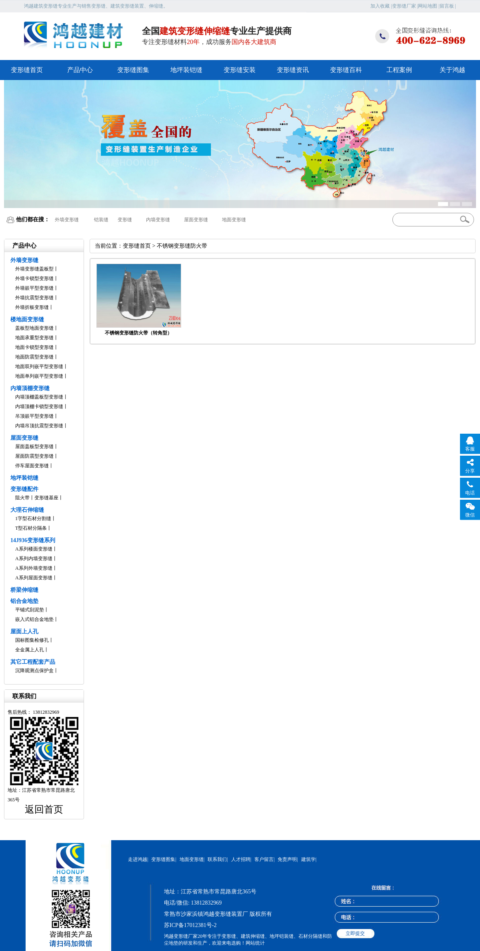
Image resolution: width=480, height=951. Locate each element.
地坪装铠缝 (186, 69)
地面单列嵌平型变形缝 (39, 376)
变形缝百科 (346, 69)
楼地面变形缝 (27, 319)
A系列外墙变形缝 (33, 568)
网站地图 (427, 6)
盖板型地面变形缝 (34, 328)
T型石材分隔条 (31, 528)
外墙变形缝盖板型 (34, 269)
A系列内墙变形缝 (33, 558)
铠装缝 (101, 219)
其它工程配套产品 (32, 662)
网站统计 (255, 943)
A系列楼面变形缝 (33, 549)
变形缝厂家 (404, 6)
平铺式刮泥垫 (29, 610)
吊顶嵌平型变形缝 (34, 416)
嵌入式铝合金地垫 (34, 619)
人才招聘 (240, 859)
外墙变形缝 (67, 219)
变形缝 (125, 219)
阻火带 (22, 498)
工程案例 (399, 69)
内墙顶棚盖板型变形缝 (39, 397)
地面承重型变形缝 (34, 337)
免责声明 (287, 859)
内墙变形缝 (158, 219)
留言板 (447, 6)
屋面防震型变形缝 (34, 456)
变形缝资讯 (293, 69)
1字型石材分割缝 (33, 518)
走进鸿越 (137, 859)
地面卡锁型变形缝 (34, 347)
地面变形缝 (234, 219)
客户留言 (264, 859)
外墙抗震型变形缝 (34, 297)
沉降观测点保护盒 (34, 670)
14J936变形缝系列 (32, 540)
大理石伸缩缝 (27, 510)
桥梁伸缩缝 (24, 590)
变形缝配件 (24, 489)
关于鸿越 (452, 69)
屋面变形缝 (196, 219)
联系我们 (217, 859)
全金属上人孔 (29, 650)
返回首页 (44, 809)
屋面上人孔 (24, 632)
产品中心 (80, 69)
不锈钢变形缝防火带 (182, 246)
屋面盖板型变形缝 (34, 446)
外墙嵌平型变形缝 (34, 288)
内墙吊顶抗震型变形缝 (39, 425)
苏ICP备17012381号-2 (190, 925)
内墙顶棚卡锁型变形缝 (39, 406)
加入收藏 (380, 6)
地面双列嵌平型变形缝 (39, 366)
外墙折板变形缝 (32, 307)
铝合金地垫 (24, 601)
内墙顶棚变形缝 (30, 388)
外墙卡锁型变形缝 (34, 278)
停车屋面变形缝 (32, 465)
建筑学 (308, 859)
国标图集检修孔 (32, 640)
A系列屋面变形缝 (33, 578)
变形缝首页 (27, 69)
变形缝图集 (133, 69)
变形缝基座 (46, 498)
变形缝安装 (240, 69)
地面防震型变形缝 (34, 357)
